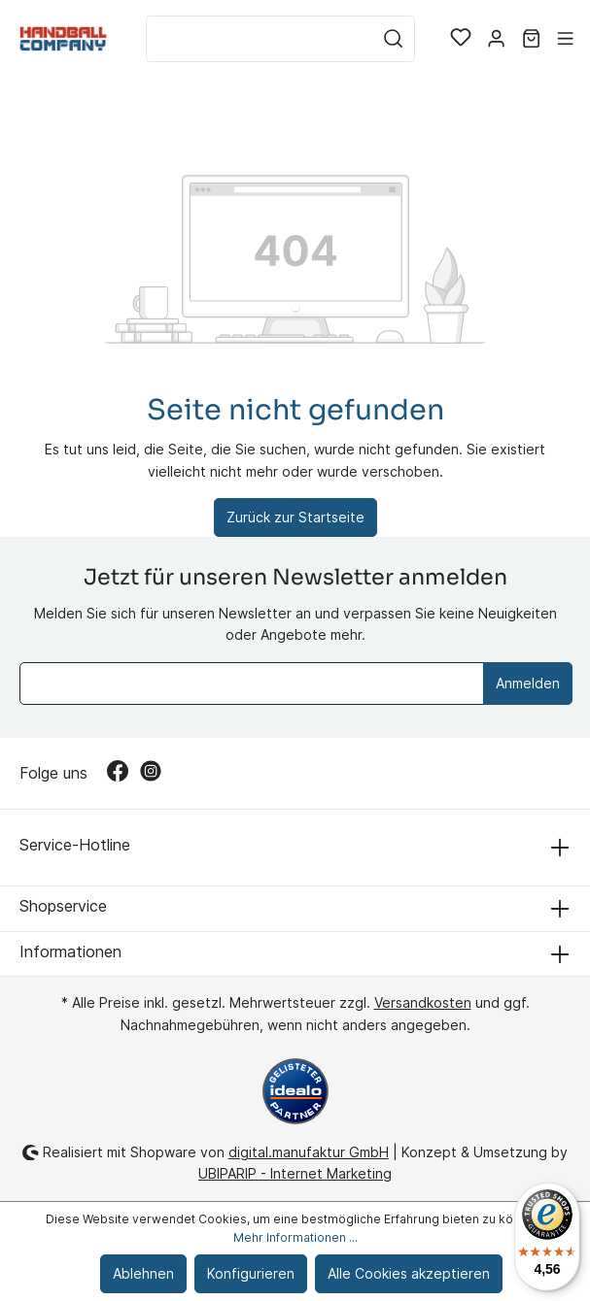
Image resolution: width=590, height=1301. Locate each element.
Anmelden (528, 683)
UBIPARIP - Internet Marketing (295, 1173)
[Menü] (565, 38)
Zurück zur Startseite (295, 517)
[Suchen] (393, 39)
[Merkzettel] (460, 38)
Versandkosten (422, 1002)
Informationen (70, 951)
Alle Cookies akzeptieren (409, 1273)
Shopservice (63, 906)
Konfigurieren (251, 1273)
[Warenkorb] (531, 38)
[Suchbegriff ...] (259, 39)
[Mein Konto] (496, 38)
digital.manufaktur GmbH (308, 1152)
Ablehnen (143, 1273)
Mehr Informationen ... (295, 1237)
